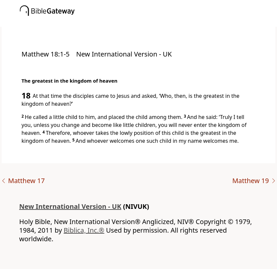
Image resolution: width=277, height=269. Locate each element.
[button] (148, 22)
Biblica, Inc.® (84, 230)
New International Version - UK (70, 206)
